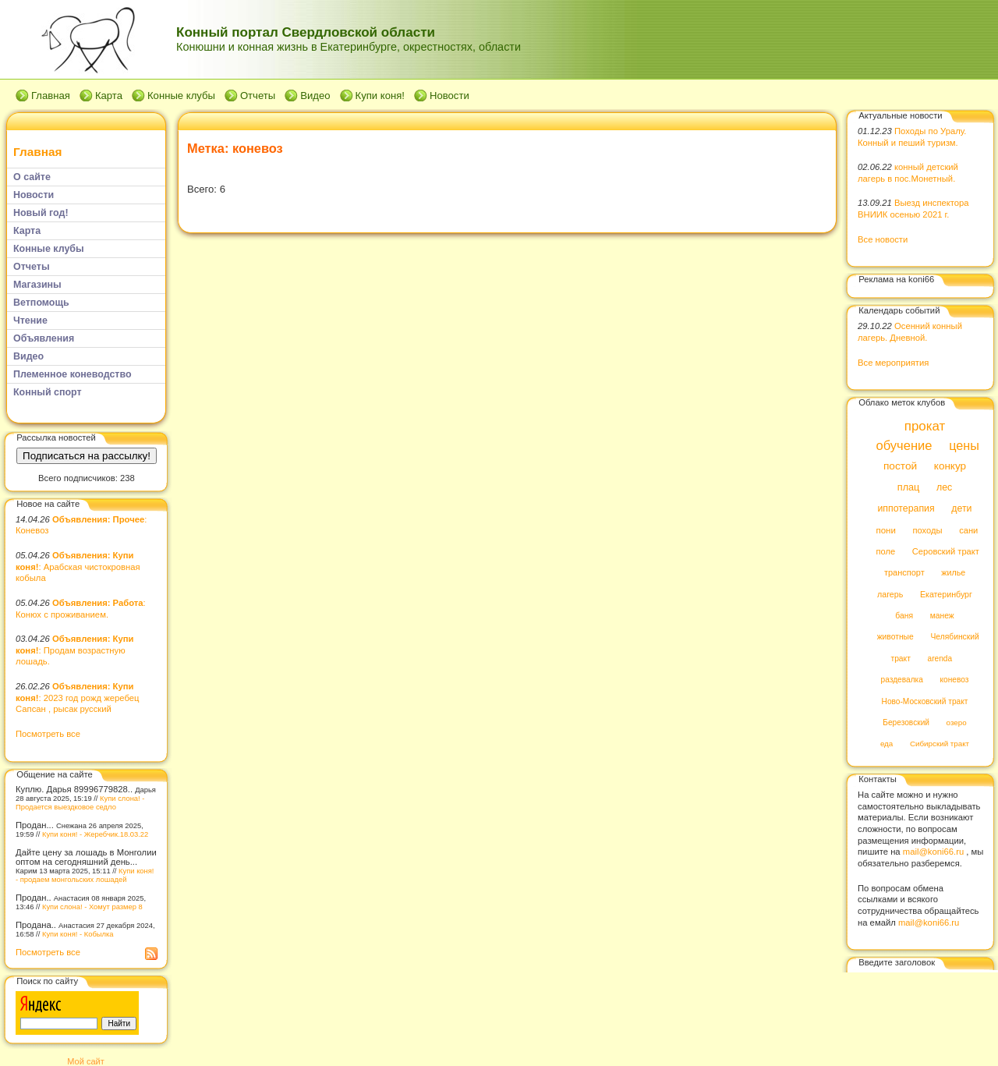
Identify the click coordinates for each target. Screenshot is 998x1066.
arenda (940, 658)
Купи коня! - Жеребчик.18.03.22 (95, 834)
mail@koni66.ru (933, 851)
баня (904, 615)
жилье (953, 573)
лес (944, 487)
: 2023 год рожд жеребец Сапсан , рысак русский (77, 698)
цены (964, 445)
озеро (957, 722)
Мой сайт (85, 1061)
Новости (449, 95)
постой (900, 467)
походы (927, 530)
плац (908, 487)
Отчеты (257, 95)
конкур (950, 467)
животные (895, 637)
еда (886, 744)
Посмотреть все (48, 733)
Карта (108, 95)
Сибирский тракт (939, 744)
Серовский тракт (945, 551)
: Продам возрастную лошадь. (74, 650)
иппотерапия (905, 509)
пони (885, 530)
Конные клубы (181, 95)
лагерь (890, 594)
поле (885, 551)
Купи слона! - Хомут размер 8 (92, 906)
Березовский (906, 722)
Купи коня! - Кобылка (78, 934)
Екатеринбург (946, 594)
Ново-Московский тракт (925, 701)
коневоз (954, 680)
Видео (315, 95)
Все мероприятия (893, 362)
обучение (904, 445)
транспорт (904, 573)
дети (961, 509)
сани (968, 530)
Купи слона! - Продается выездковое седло (80, 802)
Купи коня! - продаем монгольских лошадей (85, 875)
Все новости (883, 239)
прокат (925, 426)
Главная (50, 95)
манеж (942, 615)
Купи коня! (380, 95)
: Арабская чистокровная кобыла (78, 567)
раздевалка (902, 680)
